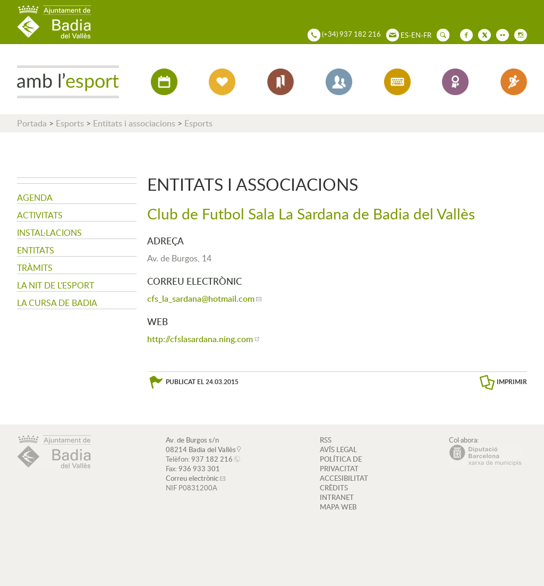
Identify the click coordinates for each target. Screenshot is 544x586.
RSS (326, 440)
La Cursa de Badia (57, 303)
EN (416, 35)
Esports (70, 123)
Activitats (40, 215)
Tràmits (35, 268)
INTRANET (337, 497)
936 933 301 (199, 468)
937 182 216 (212, 459)
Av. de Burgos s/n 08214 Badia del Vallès (201, 444)
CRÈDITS (334, 487)
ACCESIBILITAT (344, 478)
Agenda (35, 197)
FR (427, 35)
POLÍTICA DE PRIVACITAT (341, 463)
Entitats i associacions (134, 123)
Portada (32, 123)
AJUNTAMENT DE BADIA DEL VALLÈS (54, 22)
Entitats (35, 250)
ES (405, 35)
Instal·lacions (49, 233)
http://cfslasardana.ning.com (200, 339)
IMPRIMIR (512, 381)
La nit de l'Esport (55, 285)
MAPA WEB (338, 507)
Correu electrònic (192, 478)
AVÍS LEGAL (338, 449)
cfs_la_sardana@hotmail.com (200, 298)
